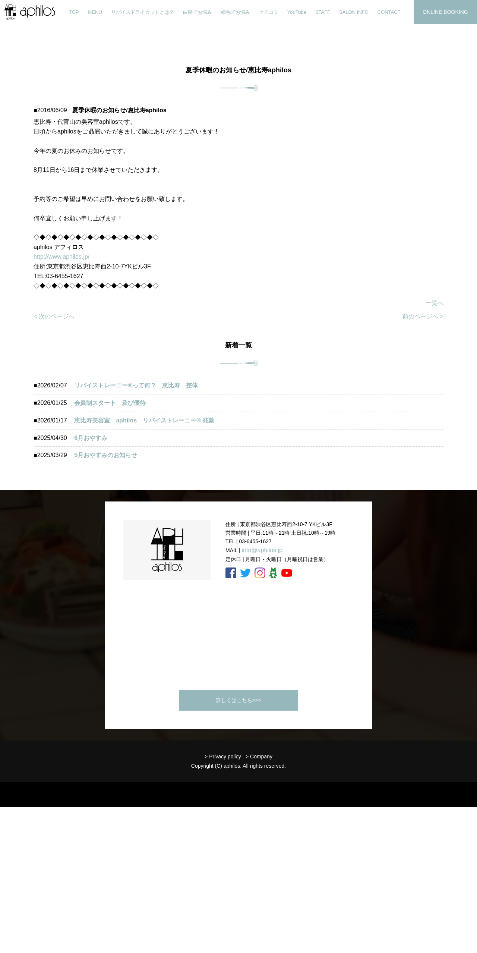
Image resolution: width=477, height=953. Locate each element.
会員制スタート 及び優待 (110, 403)
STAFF (322, 12)
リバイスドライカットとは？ (142, 12)
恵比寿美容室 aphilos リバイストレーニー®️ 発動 (147, 420)
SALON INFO (354, 12)
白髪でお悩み (197, 12)
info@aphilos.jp (262, 550)
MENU (95, 12)
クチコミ (268, 12)
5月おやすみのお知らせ (105, 455)
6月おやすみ (90, 438)
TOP (74, 12)
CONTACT (389, 12)
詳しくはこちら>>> (239, 700)
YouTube (296, 12)
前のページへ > (422, 316)
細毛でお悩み (235, 12)
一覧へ (434, 303)
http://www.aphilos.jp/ (61, 257)
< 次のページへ (54, 316)
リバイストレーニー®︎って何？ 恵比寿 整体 (136, 385)
